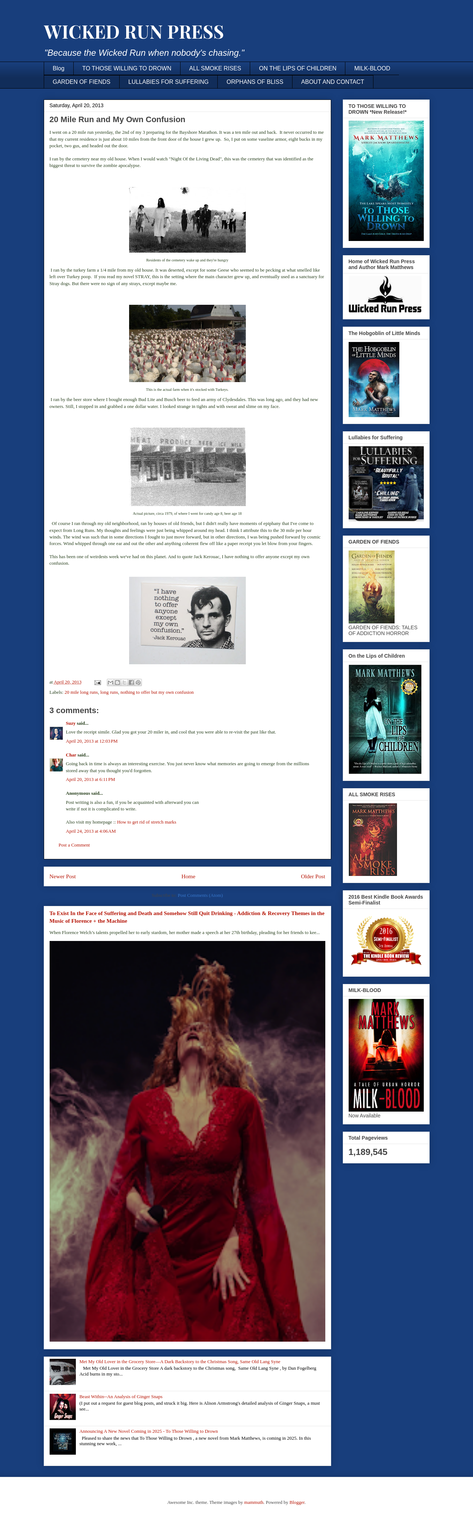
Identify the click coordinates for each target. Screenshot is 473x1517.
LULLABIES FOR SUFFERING (168, 82)
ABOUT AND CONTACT (332, 82)
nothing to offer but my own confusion (157, 692)
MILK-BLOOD (372, 68)
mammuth (254, 1502)
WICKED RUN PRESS (134, 31)
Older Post (313, 876)
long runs (109, 692)
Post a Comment (74, 845)
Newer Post (63, 876)
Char (71, 755)
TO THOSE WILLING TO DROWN (126, 68)
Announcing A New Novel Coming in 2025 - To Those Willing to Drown (149, 1431)
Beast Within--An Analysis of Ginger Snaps (121, 1396)
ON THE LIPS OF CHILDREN (297, 68)
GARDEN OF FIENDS (82, 82)
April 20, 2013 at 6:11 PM (90, 779)
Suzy (71, 723)
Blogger (297, 1502)
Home (188, 876)
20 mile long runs (81, 692)
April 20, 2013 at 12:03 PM (92, 741)
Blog (59, 68)
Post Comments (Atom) (200, 895)
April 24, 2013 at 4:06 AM (91, 831)
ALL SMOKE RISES (215, 68)
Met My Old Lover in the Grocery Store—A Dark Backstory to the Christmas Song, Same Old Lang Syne (180, 1361)
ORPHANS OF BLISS (254, 82)
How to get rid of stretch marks (146, 822)
